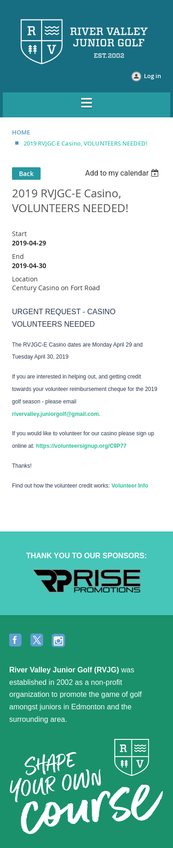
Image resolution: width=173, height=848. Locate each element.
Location (25, 279)
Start (19, 233)
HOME (21, 132)
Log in (152, 76)
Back (26, 173)
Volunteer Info (129, 485)
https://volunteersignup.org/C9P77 (81, 446)
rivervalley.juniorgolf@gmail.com (55, 414)
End (18, 256)
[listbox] (123, 173)
